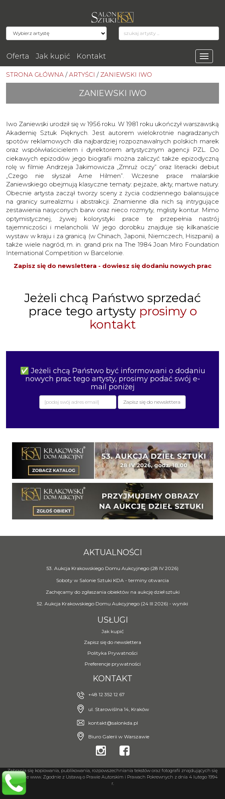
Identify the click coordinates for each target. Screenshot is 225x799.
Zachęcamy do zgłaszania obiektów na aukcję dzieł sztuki (113, 592)
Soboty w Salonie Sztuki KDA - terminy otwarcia (112, 580)
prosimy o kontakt (143, 318)
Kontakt (91, 56)
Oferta (17, 56)
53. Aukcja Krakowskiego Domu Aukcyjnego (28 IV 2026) (112, 568)
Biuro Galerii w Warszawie (118, 737)
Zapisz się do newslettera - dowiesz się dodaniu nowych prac (112, 266)
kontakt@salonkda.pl (113, 723)
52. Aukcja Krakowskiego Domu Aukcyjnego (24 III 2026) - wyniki (112, 604)
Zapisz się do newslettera (112, 642)
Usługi (112, 620)
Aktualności (112, 552)
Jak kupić (53, 56)
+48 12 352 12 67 (106, 694)
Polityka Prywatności (112, 653)
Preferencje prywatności (113, 664)
